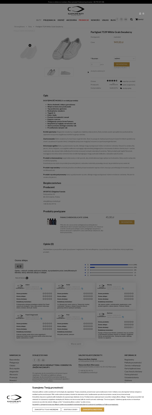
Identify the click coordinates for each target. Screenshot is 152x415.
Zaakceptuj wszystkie (92, 409)
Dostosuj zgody (71, 409)
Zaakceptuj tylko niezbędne (46, 409)
